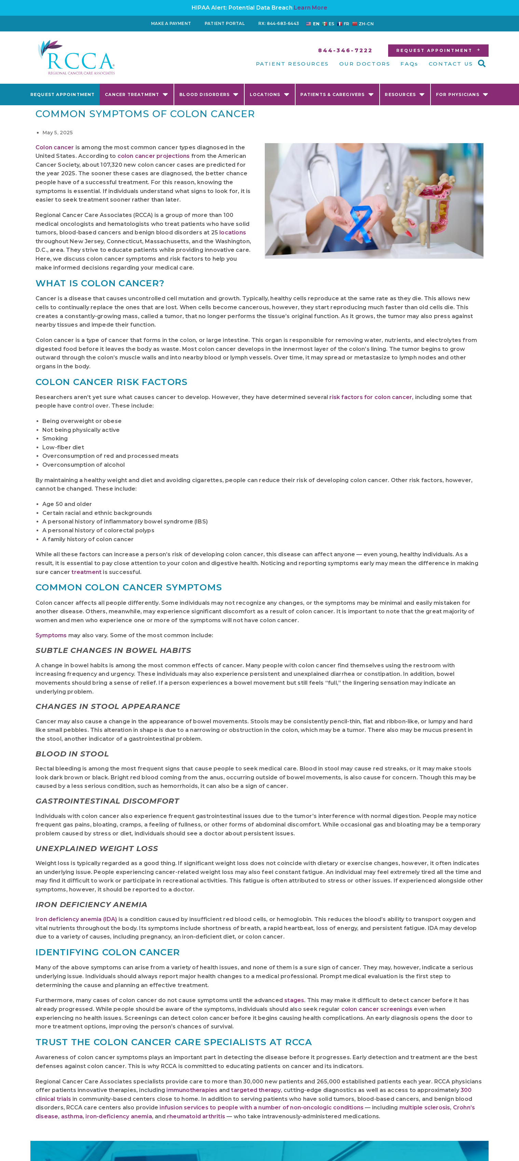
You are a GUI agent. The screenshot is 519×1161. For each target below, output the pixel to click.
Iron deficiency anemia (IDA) (76, 919)
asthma (72, 1116)
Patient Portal (225, 23)
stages (294, 1000)
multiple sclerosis (424, 1107)
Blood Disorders (209, 94)
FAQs (409, 63)
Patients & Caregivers (337, 94)
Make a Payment (171, 23)
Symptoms (51, 635)
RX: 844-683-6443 (278, 23)
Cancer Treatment (136, 94)
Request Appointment (62, 94)
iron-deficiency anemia (118, 1116)
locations (232, 232)
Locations (270, 94)
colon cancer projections (154, 156)
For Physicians (462, 94)
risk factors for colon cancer (370, 397)
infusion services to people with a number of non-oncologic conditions (262, 1107)
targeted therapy (256, 1090)
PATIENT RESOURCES (292, 63)
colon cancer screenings (377, 1009)
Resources (405, 94)
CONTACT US (451, 63)
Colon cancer (55, 147)
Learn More (310, 7)
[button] (482, 63)
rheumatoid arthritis (196, 1116)
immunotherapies (191, 1090)
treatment (86, 572)
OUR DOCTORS (365, 63)
